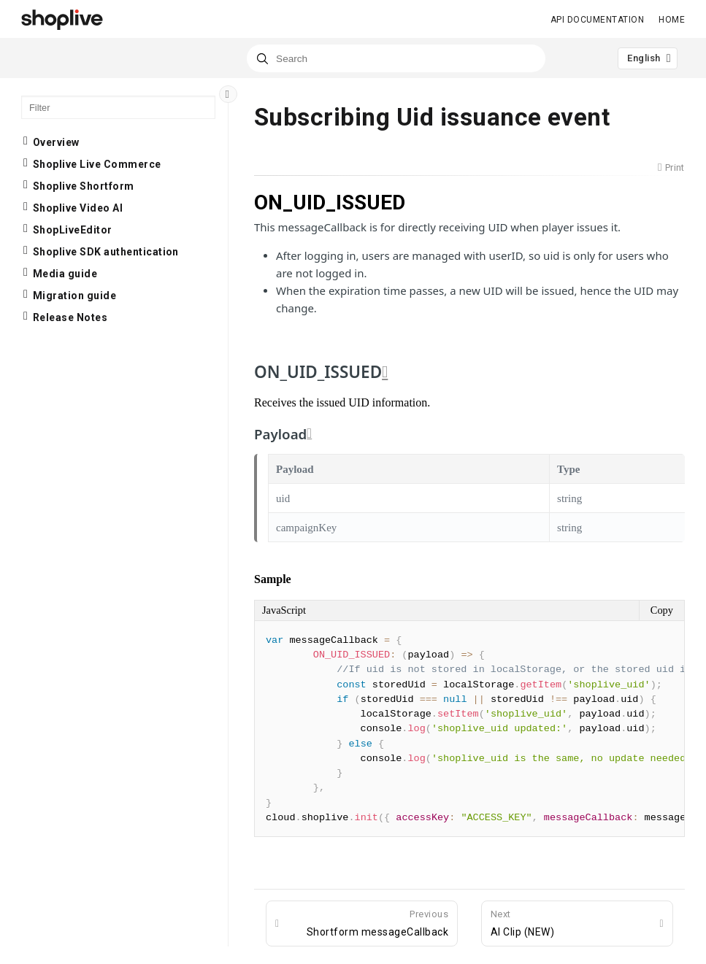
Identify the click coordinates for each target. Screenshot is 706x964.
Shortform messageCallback (377, 922)
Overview (56, 142)
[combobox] (396, 58)
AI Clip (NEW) (522, 922)
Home (672, 20)
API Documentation (597, 20)
